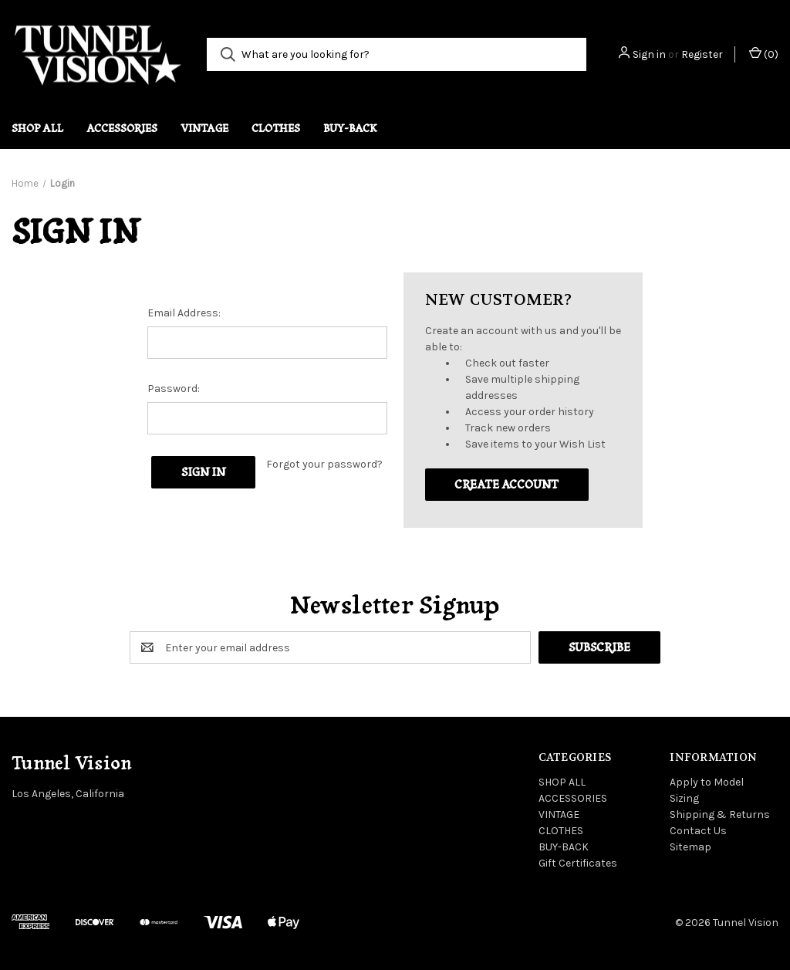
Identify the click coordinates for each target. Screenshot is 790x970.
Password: (173, 388)
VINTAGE (204, 128)
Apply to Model (707, 782)
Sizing (684, 798)
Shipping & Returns (720, 814)
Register (702, 54)
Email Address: (184, 312)
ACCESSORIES (121, 128)
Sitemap (690, 846)
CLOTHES (276, 128)
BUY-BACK (350, 128)
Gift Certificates (577, 863)
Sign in (649, 54)
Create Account (506, 484)
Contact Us (698, 830)
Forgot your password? (324, 464)
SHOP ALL (37, 128)
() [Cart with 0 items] (763, 53)
